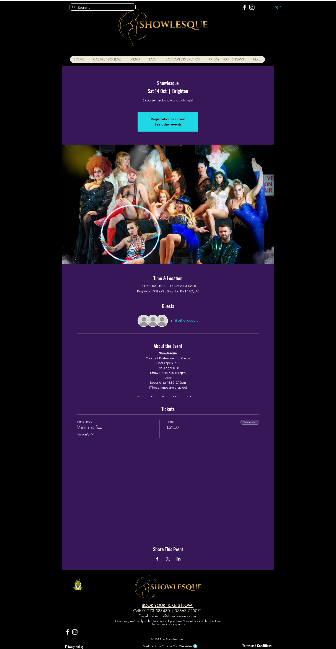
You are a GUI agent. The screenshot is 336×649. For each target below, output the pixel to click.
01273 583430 (156, 610)
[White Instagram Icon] (251, 7)
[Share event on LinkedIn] (179, 559)
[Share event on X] (168, 559)
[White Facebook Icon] (244, 7)
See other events (168, 124)
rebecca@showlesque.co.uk (173, 615)
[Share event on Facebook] (157, 559)
